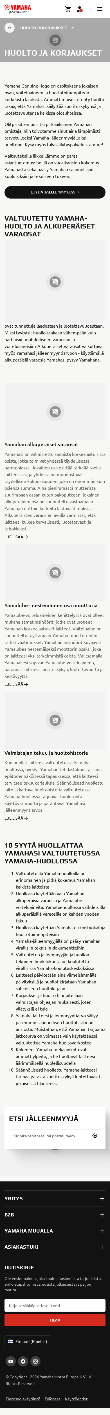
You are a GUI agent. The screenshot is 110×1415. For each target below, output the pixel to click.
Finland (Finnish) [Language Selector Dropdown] (27, 1341)
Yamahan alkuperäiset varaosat (41, 444)
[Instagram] (35, 1361)
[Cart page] (68, 9)
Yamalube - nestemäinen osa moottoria (51, 605)
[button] (99, 9)
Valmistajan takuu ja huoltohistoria (46, 752)
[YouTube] (11, 1361)
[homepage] (18, 9)
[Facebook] (23, 1361)
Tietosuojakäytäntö (23, 1398)
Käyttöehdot (76, 1398)
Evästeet (52, 1398)
